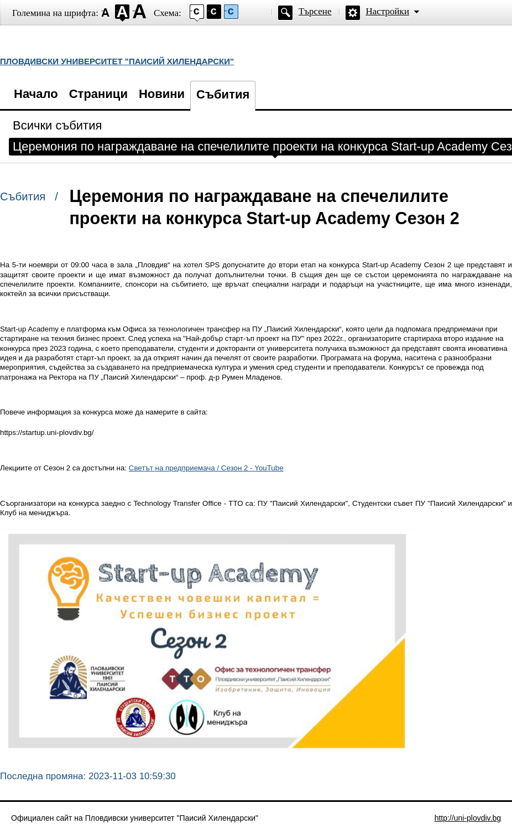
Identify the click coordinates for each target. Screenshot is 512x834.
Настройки (387, 11)
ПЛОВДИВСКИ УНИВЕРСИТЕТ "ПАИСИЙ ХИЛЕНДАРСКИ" (117, 61)
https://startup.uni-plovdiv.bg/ (46, 432)
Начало (36, 94)
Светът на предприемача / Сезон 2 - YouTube (206, 468)
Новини (162, 94)
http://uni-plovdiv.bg (468, 818)
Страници (98, 94)
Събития (222, 94)
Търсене (315, 11)
